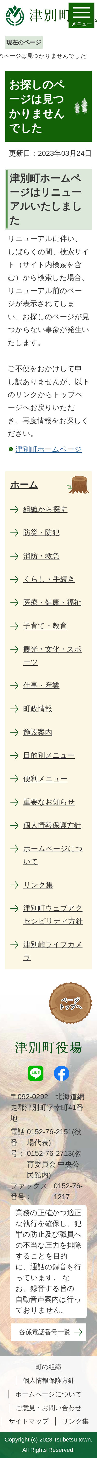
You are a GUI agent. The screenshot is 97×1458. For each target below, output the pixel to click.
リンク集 (75, 1421)
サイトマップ (29, 1421)
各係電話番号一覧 (45, 1332)
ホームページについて (48, 1394)
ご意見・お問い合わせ (49, 1407)
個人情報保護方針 (48, 1380)
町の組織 (48, 1366)
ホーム (24, 485)
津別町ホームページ (49, 449)
